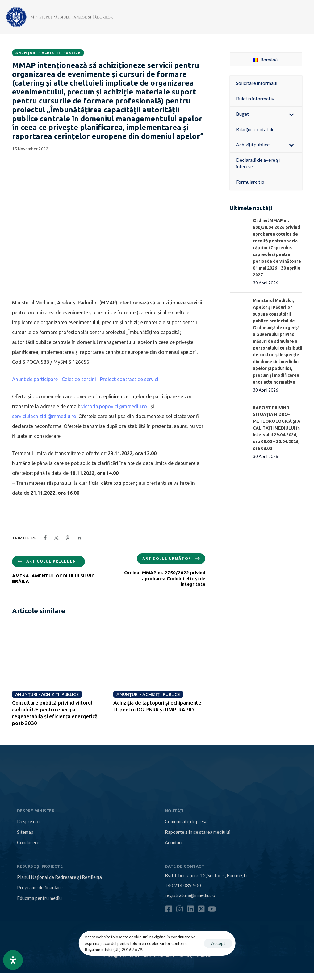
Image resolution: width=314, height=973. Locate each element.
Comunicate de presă (186, 821)
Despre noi (28, 821)
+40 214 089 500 (183, 885)
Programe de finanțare (40, 887)
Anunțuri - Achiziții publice (48, 53)
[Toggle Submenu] (291, 114)
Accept (218, 943)
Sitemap (25, 832)
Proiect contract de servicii (130, 379)
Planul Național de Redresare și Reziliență (59, 877)
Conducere (28, 842)
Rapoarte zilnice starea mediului (197, 832)
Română (265, 59)
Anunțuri (173, 842)
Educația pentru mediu (39, 898)
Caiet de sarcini (79, 379)
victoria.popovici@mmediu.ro (114, 406)
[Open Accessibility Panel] (13, 960)
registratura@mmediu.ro (190, 895)
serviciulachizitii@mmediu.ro (44, 416)
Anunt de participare (35, 379)
